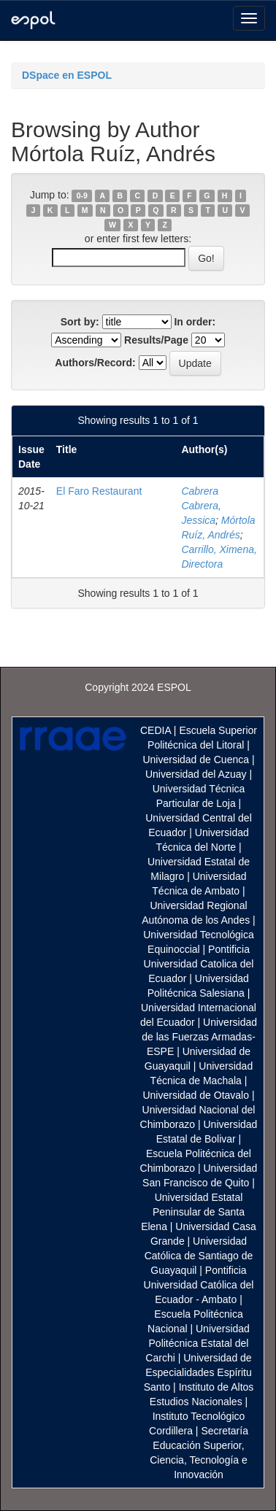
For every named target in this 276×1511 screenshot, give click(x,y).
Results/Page (156, 340)
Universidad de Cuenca (195, 759)
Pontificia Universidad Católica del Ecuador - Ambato (199, 1284)
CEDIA (155, 730)
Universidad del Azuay (196, 774)
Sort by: (80, 322)
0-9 (82, 195)
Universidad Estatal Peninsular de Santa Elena (193, 1211)
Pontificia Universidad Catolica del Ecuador (199, 963)
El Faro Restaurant (99, 491)
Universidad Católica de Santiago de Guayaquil (199, 1255)
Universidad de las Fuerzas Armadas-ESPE (199, 1036)
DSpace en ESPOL (67, 75)
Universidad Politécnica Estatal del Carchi (197, 1343)
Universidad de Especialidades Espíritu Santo (198, 1372)
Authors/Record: (95, 362)
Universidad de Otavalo (195, 1095)
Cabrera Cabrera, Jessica (201, 505)
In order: (194, 322)
